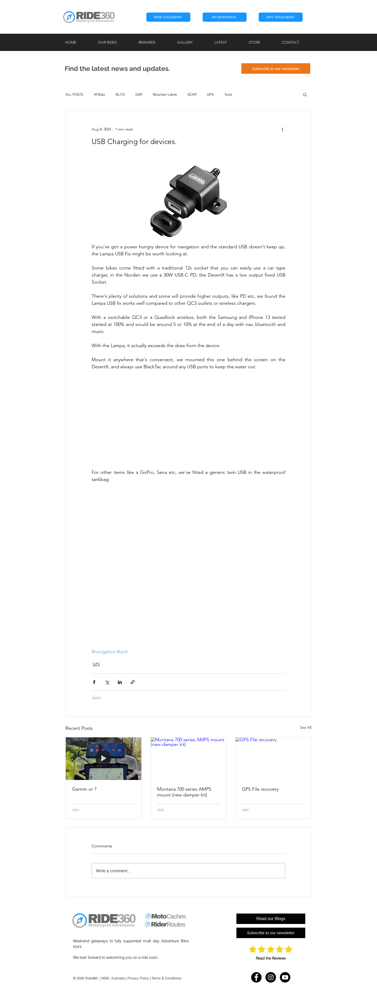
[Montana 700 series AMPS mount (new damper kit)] (188, 758)
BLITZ (120, 94)
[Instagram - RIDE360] (270, 977)
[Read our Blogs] (270, 919)
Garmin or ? (84, 789)
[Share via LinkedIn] (119, 682)
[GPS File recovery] (273, 758)
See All (306, 727)
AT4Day (99, 94)
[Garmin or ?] (103, 758)
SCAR (192, 94)
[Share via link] (132, 682)
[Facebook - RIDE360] (256, 977)
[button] (225, 17)
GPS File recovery (260, 789)
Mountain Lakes (165, 94)
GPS (210, 94)
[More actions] (282, 129)
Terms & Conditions (166, 978)
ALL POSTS (74, 94)
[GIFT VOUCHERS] (281, 17)
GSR (138, 94)
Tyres (228, 94)
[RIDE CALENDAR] (168, 17)
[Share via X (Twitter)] (106, 682)
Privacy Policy (138, 978)
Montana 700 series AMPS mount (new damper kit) (184, 792)
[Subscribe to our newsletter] (275, 68)
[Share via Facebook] (94, 682)
